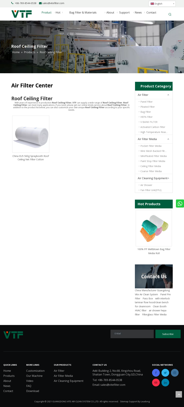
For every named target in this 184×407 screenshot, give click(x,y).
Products (9, 376)
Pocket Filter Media (150, 145)
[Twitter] (137, 3)
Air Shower (146, 185)
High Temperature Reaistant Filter (156, 132)
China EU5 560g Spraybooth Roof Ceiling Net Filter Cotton (30, 157)
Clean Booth (160, 306)
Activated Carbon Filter (152, 127)
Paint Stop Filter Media (152, 161)
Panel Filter (146, 101)
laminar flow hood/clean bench (152, 302)
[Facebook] (125, 3)
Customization (35, 371)
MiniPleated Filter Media (153, 156)
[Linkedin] (131, 3)
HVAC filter (140, 310)
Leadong (145, 401)
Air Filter (143, 95)
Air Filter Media (147, 139)
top (179, 394)
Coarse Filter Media (151, 171)
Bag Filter (145, 111)
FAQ (28, 386)
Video (29, 381)
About (7, 381)
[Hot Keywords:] (170, 14)
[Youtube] (142, 3)
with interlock (162, 298)
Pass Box (148, 298)
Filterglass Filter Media (154, 314)
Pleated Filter (147, 106)
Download (32, 391)
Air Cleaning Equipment (152, 178)
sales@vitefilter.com (53, 3)
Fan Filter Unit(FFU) (150, 190)
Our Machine (34, 376)
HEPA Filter (146, 116)
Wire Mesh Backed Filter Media (156, 151)
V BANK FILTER (148, 122)
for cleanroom (143, 306)
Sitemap (124, 401)
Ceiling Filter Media (150, 166)
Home (7, 371)
